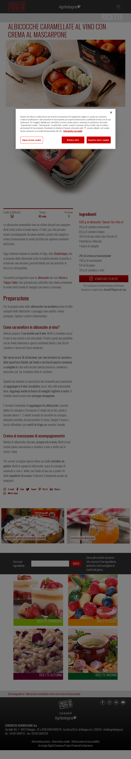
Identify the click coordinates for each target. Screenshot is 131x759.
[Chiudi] (111, 112)
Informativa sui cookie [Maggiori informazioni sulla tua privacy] (72, 131)
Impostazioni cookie (31, 140)
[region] (65, 128)
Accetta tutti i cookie (99, 140)
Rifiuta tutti (73, 140)
